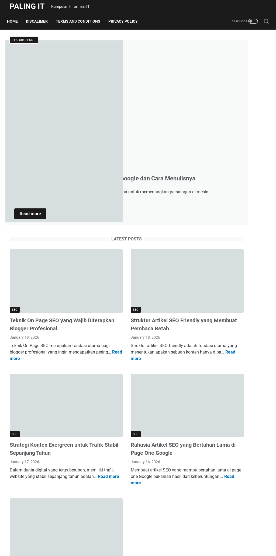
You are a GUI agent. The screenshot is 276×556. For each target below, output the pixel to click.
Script (211, 90)
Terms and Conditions (80, 21)
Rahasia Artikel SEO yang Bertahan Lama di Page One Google (133, 341)
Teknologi (215, 117)
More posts (95, 513)
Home (15, 21)
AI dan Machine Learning (229, 53)
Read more (118, 135)
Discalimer (39, 21)
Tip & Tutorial (218, 126)
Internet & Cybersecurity (228, 80)
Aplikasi (213, 62)
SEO (210, 99)
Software (214, 108)
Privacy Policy (125, 21)
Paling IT (27, 6)
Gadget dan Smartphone (229, 71)
